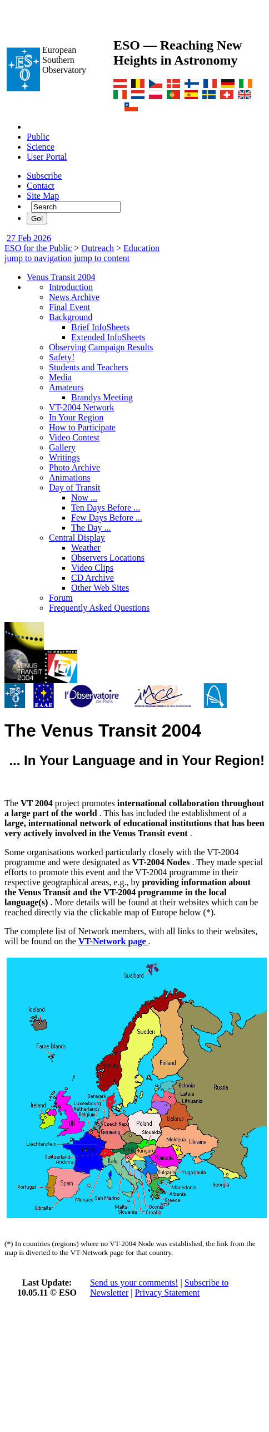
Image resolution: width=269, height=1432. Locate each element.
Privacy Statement (167, 1292)
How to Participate (82, 427)
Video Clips (92, 567)
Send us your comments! (134, 1282)
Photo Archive (74, 467)
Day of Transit (74, 487)
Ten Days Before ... (105, 507)
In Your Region (76, 417)
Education (141, 248)
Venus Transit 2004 (61, 277)
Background (70, 317)
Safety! (61, 357)
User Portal (47, 156)
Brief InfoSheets (100, 327)
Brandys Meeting (102, 397)
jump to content (101, 258)
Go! (37, 218)
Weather (86, 547)
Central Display (77, 537)
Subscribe (44, 175)
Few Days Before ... (106, 517)
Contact (40, 185)
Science (40, 146)
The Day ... (91, 527)
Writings (64, 457)
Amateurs (66, 387)
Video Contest (74, 437)
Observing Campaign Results (101, 347)
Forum (61, 597)
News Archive (74, 297)
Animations (70, 477)
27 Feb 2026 (29, 238)
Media (60, 377)
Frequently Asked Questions (99, 607)
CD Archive (92, 577)
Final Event (69, 307)
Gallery (62, 447)
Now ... (84, 497)
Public (38, 136)
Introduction (71, 287)
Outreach (97, 248)
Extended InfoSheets (108, 337)
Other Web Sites (100, 587)
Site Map (43, 195)
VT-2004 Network (81, 407)
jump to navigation (38, 258)
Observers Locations (108, 557)
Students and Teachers (88, 367)
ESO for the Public (38, 248)
